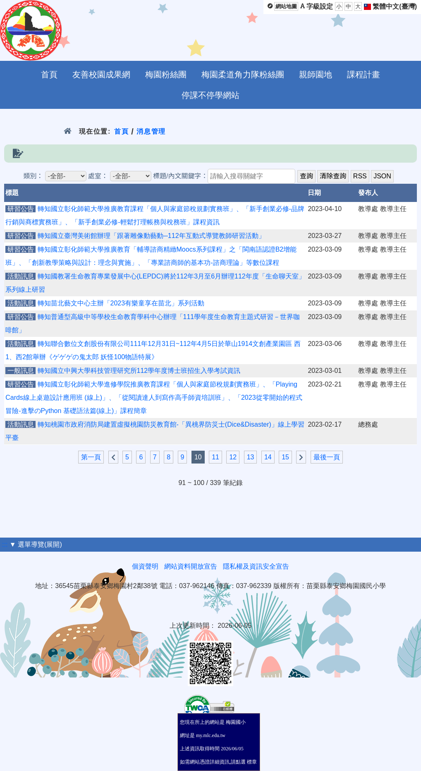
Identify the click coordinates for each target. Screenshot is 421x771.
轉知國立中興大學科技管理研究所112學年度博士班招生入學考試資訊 (139, 370)
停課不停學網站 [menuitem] (210, 95)
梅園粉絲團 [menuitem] (166, 74)
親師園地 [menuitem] (315, 74)
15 (285, 457)
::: (4, 544)
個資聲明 (145, 566)
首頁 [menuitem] (49, 74)
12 (233, 457)
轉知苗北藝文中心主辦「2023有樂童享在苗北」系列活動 (121, 303)
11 (215, 457)
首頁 (121, 131)
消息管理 (151, 131)
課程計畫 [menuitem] (363, 74)
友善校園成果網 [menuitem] (101, 74)
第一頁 (91, 457)
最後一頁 (326, 457)
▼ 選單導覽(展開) (36, 544)
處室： (98, 176)
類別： (33, 176)
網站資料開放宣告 (190, 566)
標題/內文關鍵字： (180, 176)
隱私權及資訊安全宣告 (256, 566)
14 (268, 457)
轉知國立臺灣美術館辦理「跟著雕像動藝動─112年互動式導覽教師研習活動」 (151, 235)
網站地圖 (286, 6)
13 (250, 457)
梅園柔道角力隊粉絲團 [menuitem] (242, 74)
